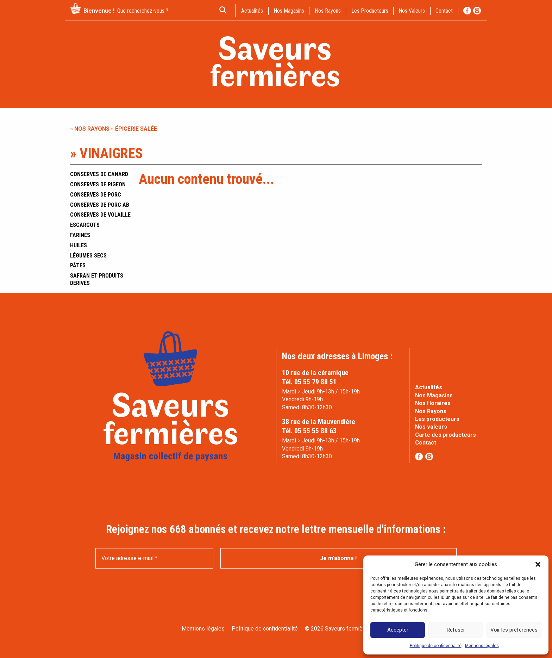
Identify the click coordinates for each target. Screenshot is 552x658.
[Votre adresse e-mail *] (154, 558)
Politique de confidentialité (436, 645)
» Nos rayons (89, 128)
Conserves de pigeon (98, 184)
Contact (425, 442)
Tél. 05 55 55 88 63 (309, 431)
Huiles (78, 245)
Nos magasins (289, 10)
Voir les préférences (514, 630)
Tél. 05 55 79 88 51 (309, 382)
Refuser (456, 630)
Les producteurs (369, 10)
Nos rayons (328, 10)
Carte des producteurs (445, 435)
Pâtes (78, 265)
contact (444, 10)
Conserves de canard (99, 174)
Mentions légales (482, 645)
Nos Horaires (433, 403)
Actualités (428, 387)
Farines (80, 235)
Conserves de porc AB (99, 204)
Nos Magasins (434, 395)
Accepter (397, 630)
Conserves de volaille (100, 214)
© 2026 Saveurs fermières (338, 628)
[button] (537, 564)
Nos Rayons (430, 411)
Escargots (85, 225)
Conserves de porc (95, 194)
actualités (252, 10)
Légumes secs (88, 255)
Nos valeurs (412, 10)
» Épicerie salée (133, 128)
